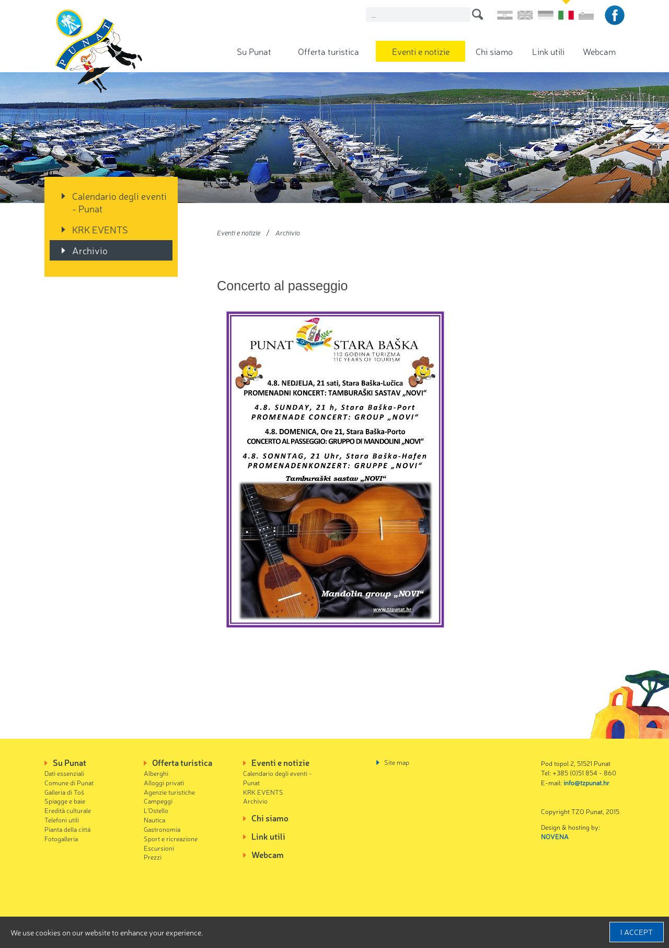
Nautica (154, 819)
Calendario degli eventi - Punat (119, 202)
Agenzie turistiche (169, 791)
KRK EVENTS (100, 229)
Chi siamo (494, 51)
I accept (636, 932)
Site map (396, 762)
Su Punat (254, 51)
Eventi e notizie (420, 51)
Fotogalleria (61, 838)
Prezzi (153, 856)
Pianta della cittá (67, 829)
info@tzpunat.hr (586, 782)
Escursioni (159, 847)
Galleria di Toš (64, 791)
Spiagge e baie (64, 800)
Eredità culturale (67, 810)
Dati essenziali (64, 773)
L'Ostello (156, 810)
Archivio (90, 250)
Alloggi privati (164, 782)
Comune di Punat (69, 782)
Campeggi (158, 800)
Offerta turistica (328, 51)
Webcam (599, 51)
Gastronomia (162, 829)
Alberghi (156, 773)
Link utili (548, 51)
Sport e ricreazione (171, 838)
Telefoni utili (61, 819)
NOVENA (555, 836)
